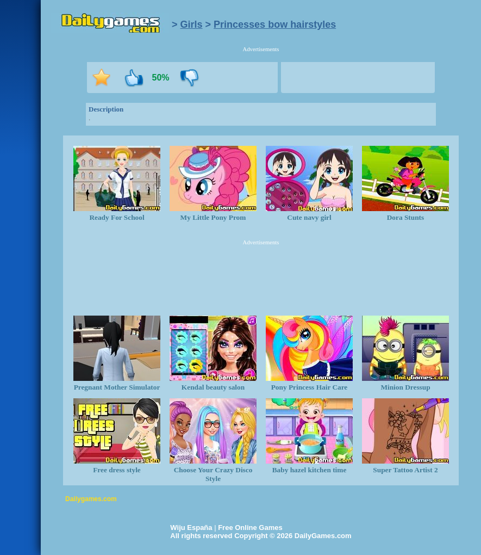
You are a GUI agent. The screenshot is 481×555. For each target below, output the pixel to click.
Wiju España (191, 527)
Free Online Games (250, 527)
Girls (191, 24)
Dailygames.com (91, 499)
